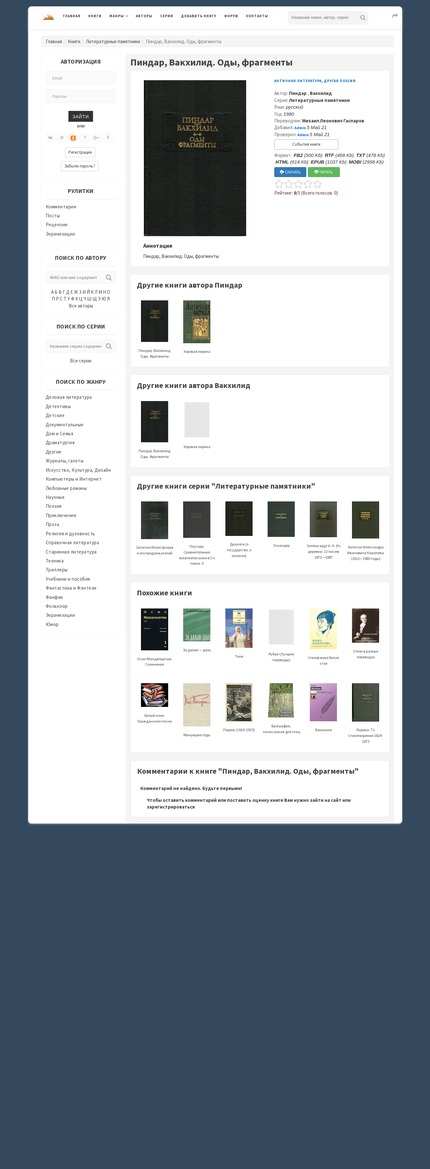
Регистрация (80, 152)
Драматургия (60, 442)
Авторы (144, 16)
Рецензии (57, 224)
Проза (52, 524)
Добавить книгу (198, 16)
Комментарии (61, 207)
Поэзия (54, 506)
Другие (54, 452)
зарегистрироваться (171, 807)
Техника (55, 561)
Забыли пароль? (80, 166)
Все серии (80, 361)
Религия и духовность (70, 533)
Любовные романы (66, 488)
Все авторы (81, 306)
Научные (55, 497)
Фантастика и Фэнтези (71, 588)
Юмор (52, 624)
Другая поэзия (340, 81)
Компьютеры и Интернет (74, 479)
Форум (231, 16)
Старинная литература (71, 552)
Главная (72, 16)
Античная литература (298, 81)
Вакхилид (321, 93)
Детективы (58, 406)
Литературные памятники (113, 41)
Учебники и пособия (68, 579)
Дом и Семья (60, 433)
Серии (166, 16)
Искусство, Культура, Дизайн (78, 470)
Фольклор (57, 606)
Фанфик (54, 597)
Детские (55, 415)
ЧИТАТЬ (323, 172)
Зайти (81, 116)
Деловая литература (69, 397)
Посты (53, 216)
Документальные (65, 425)
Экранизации (60, 234)
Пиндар (298, 93)
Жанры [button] (116, 16)
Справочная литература (72, 542)
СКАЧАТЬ (290, 172)
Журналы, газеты (65, 461)
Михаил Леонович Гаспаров (333, 121)
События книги (306, 144)
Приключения (61, 515)
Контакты (257, 16)
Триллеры (57, 570)
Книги (95, 16)
